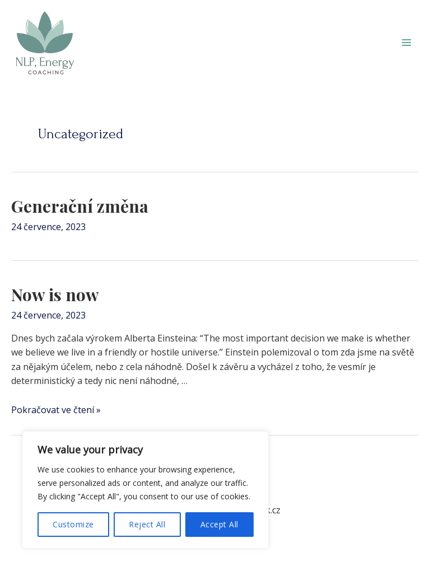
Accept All (219, 524)
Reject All (147, 524)
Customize (73, 524)
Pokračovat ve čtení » (56, 410)
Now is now (55, 294)
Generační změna (79, 206)
